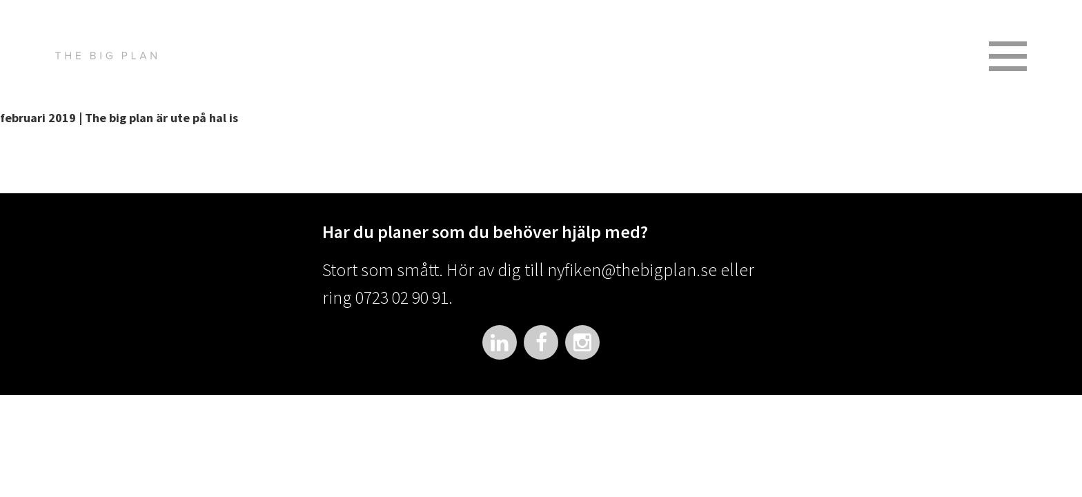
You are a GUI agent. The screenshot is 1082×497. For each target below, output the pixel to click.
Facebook (541, 342)
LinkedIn (499, 342)
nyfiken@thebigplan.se (632, 269)
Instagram (582, 342)
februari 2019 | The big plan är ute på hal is (119, 118)
